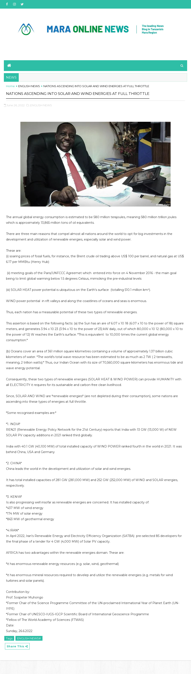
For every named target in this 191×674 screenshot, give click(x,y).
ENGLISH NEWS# (29, 650)
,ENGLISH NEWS (41, 117)
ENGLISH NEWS (29, 90)
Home (10, 90)
